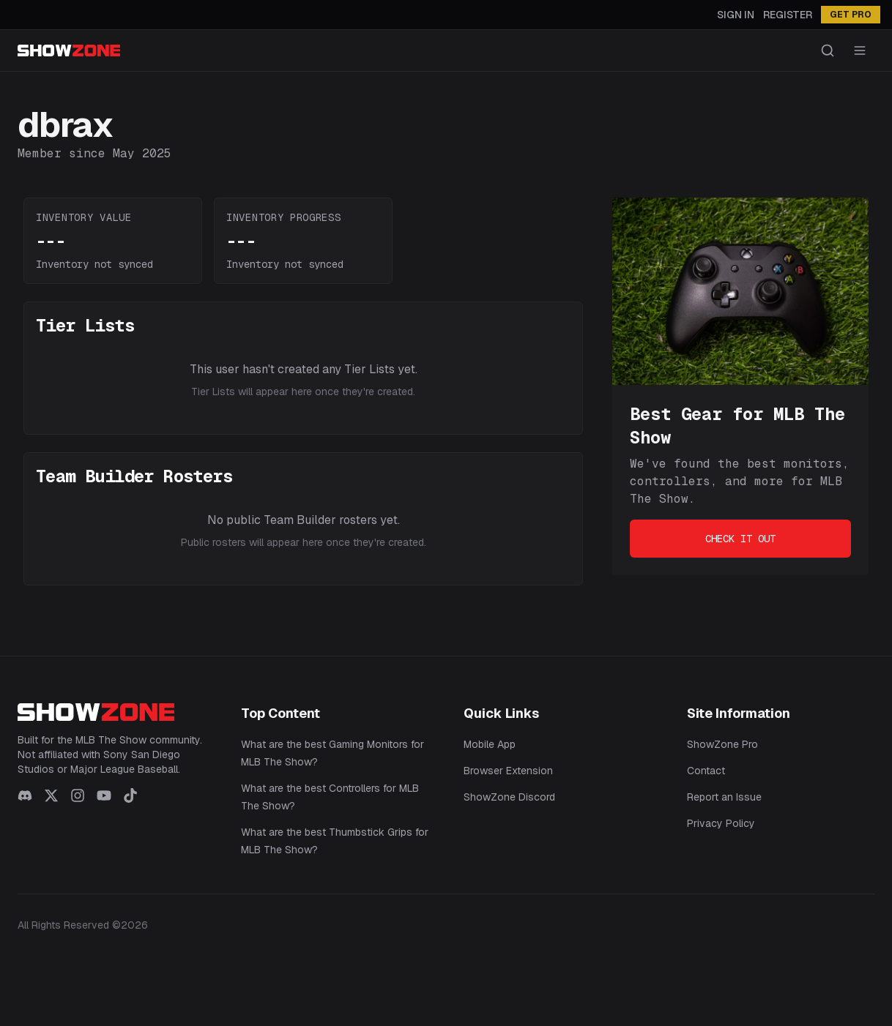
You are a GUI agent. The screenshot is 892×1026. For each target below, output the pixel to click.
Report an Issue (724, 797)
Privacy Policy (721, 823)
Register (787, 14)
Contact (706, 770)
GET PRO (850, 14)
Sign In (735, 14)
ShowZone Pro (722, 744)
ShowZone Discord (509, 797)
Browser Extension (508, 770)
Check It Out (740, 538)
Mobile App (490, 744)
